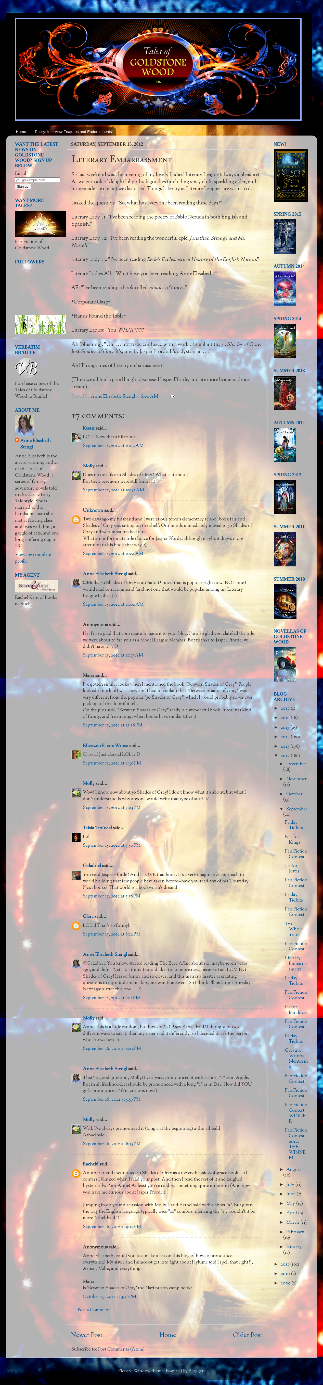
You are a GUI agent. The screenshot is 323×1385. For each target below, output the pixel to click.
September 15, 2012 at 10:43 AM (113, 490)
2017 (286, 708)
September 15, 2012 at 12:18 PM (112, 725)
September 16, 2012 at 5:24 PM (112, 1049)
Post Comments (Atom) (121, 1349)
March (293, 1222)
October (294, 794)
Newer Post (86, 1335)
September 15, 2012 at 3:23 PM (111, 808)
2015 (285, 727)
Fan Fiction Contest (296, 854)
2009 (286, 1283)
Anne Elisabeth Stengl (105, 574)
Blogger (196, 1371)
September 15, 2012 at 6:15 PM (111, 998)
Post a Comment (94, 1310)
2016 (286, 718)
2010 (286, 1274)
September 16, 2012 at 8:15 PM (111, 1144)
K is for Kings (292, 840)
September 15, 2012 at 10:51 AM (113, 554)
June (291, 1194)
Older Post (247, 1335)
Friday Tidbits (294, 825)
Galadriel (92, 866)
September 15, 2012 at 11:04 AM (113, 604)
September (296, 809)
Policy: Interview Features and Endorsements (73, 131)
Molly (89, 466)
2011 (285, 1264)
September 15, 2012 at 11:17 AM (113, 655)
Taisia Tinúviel (97, 828)
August (293, 1170)
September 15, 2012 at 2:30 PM (112, 763)
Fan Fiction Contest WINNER (296, 1113)
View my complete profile (33, 558)
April (292, 1213)
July (290, 1185)
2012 (286, 756)
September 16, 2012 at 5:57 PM (111, 1099)
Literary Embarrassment (296, 964)
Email (20, 174)
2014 (286, 737)
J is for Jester (292, 869)
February (295, 1232)
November (296, 779)
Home (21, 131)
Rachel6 (90, 1164)
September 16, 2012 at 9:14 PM (112, 1227)
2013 (285, 746)
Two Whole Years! (294, 929)
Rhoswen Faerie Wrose (105, 746)
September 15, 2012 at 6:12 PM (111, 934)
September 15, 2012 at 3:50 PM (111, 845)
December (296, 764)
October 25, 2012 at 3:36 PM (109, 1297)
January (294, 1247)
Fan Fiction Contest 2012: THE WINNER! (296, 1144)
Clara (88, 917)
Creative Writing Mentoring (296, 1059)
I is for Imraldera (296, 1010)
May (291, 1203)
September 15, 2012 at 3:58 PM (111, 896)
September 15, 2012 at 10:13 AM (113, 446)
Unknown (93, 510)
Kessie (89, 428)
